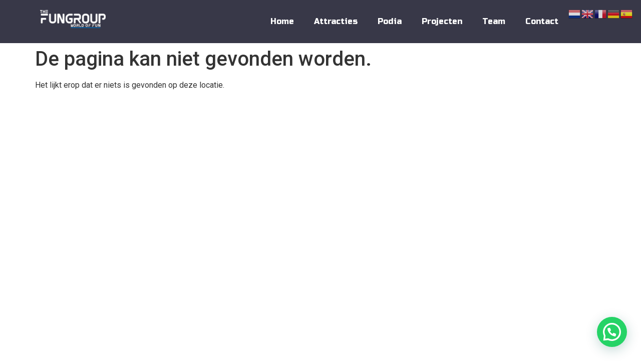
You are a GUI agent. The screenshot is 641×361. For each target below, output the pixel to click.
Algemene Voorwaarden (462, 114)
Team (493, 21)
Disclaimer (582, 114)
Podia (390, 21)
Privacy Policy (531, 114)
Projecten (442, 21)
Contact (541, 21)
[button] (612, 332)
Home (282, 21)
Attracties (336, 21)
